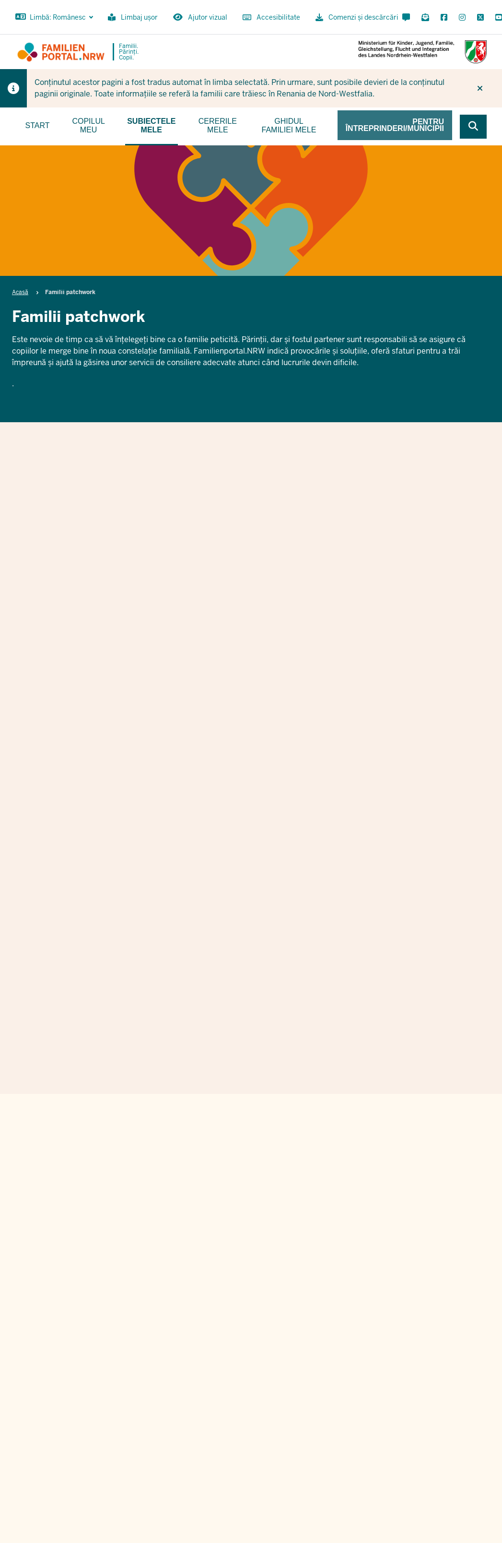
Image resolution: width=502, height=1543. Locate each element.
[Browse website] (473, 127)
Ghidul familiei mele (289, 125)
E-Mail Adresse (238, 1127)
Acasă (20, 292)
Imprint (432, 1425)
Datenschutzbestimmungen (333, 1184)
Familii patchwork (249, 509)
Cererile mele (217, 125)
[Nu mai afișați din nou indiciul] (480, 88)
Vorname (227, 1077)
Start (37, 125)
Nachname (376, 1077)
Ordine (396, 1425)
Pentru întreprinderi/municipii (395, 125)
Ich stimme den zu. (310, 1184)
